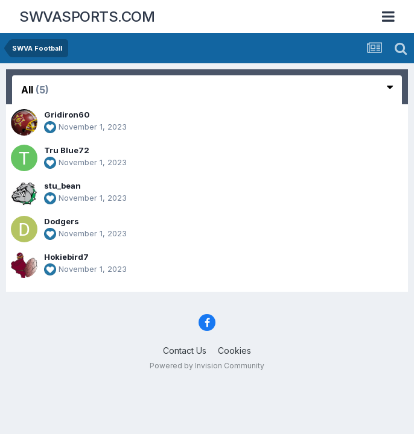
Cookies (234, 350)
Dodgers (61, 221)
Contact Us (184, 350)
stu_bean (62, 185)
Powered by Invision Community (207, 365)
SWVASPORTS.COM (86, 16)
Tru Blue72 (66, 150)
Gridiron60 (67, 114)
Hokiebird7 (66, 257)
